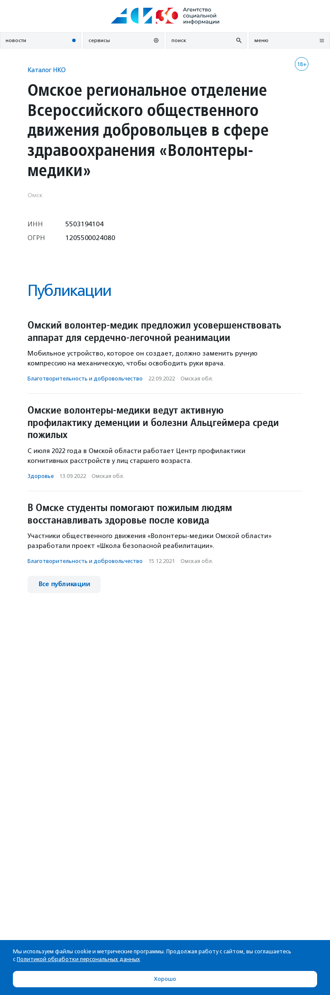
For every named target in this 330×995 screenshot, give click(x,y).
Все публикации (64, 584)
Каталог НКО (47, 69)
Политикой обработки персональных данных (78, 959)
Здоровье (41, 476)
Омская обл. (196, 378)
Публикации (69, 290)
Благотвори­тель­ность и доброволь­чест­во (85, 378)
